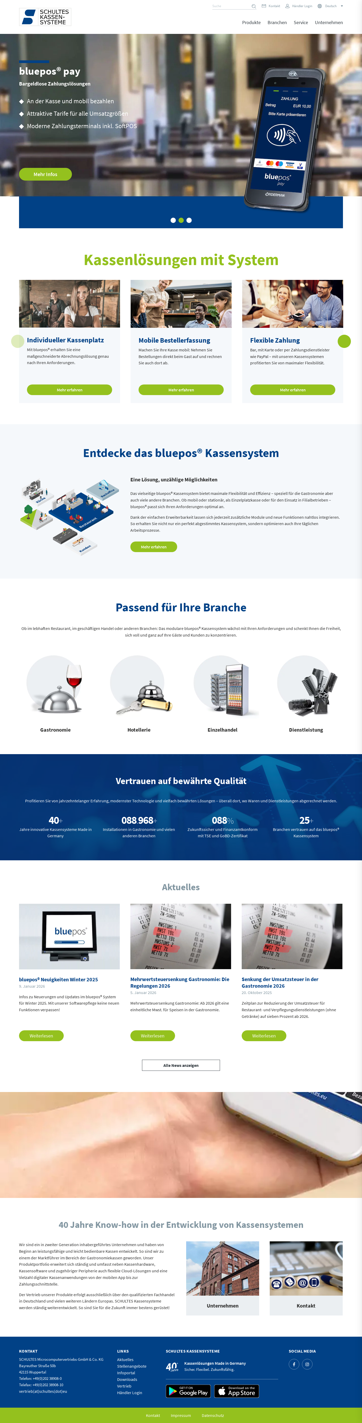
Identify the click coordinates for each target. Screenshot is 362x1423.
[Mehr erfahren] (153, 547)
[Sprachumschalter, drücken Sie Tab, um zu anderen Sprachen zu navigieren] (333, 6)
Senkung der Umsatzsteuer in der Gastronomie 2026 (280, 982)
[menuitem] (251, 26)
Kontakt (274, 6)
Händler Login (302, 6)
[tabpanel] (181, 131)
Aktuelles (125, 1359)
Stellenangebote (131, 1366)
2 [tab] (181, 220)
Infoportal (126, 1372)
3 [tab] (189, 220)
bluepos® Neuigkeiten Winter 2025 (58, 979)
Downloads (127, 1379)
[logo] (45, 17)
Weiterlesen (41, 1036)
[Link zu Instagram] (307, 1364)
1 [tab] (173, 220)
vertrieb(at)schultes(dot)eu (43, 1391)
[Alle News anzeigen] (181, 1065)
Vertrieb (124, 1386)
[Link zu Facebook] (294, 1364)
